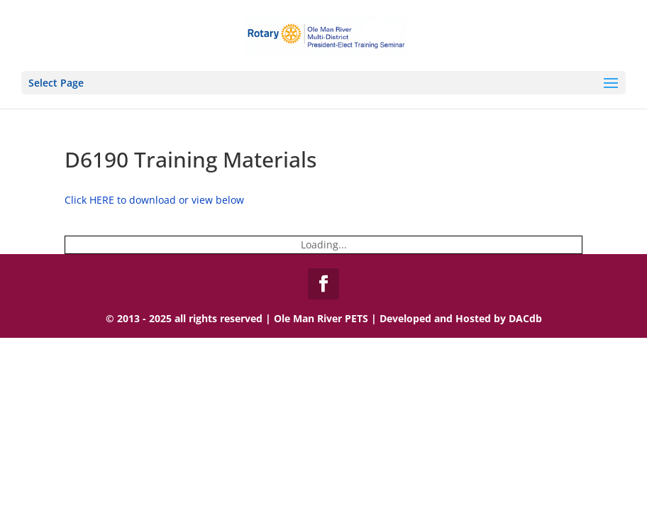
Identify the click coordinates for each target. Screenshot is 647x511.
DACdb (525, 318)
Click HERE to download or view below (154, 200)
